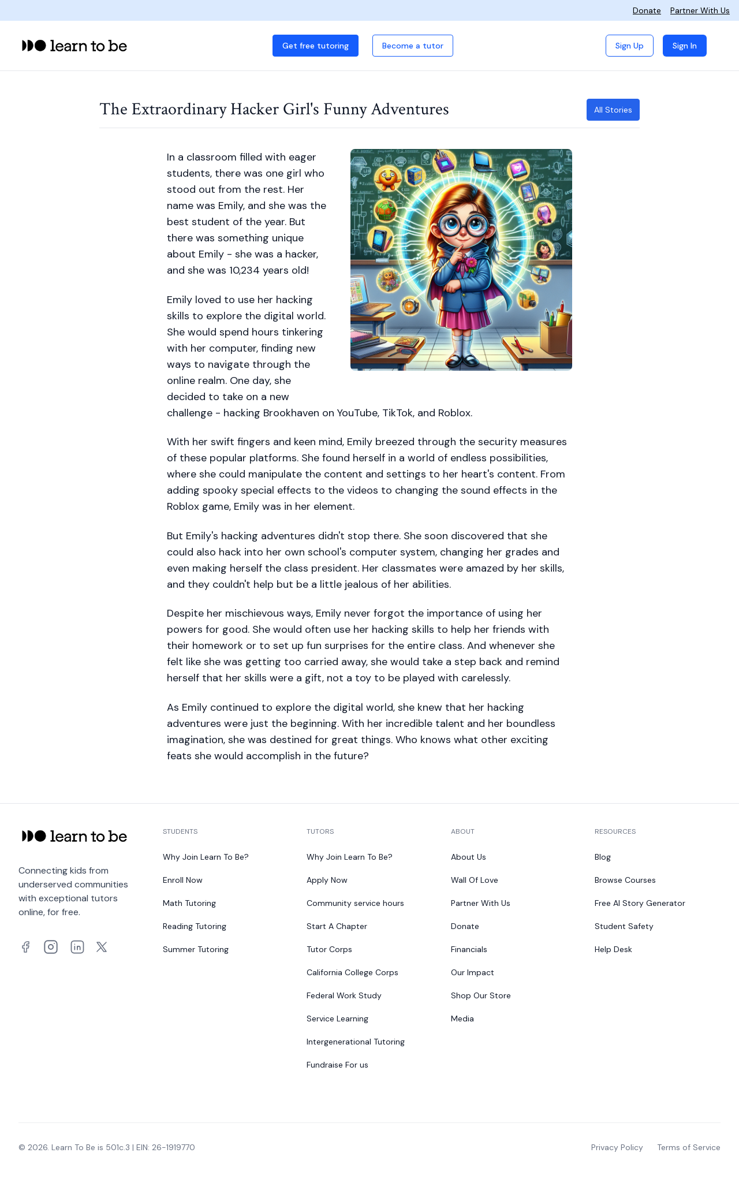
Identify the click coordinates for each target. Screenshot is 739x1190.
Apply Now (327, 880)
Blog (603, 857)
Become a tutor (412, 45)
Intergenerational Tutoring (356, 1041)
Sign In (685, 45)
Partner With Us (700, 10)
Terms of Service (689, 1147)
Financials (469, 949)
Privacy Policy (617, 1147)
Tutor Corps (329, 949)
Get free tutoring (315, 45)
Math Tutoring (189, 903)
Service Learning (337, 1018)
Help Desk (613, 949)
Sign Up (629, 45)
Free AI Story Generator (640, 903)
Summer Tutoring (196, 949)
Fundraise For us (337, 1065)
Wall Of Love (474, 880)
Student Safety (624, 926)
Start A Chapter (337, 926)
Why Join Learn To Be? (206, 857)
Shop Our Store (481, 995)
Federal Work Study (344, 995)
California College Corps (352, 972)
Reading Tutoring (194, 926)
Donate (647, 10)
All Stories (613, 110)
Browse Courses (625, 880)
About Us (468, 857)
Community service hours (355, 903)
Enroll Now (183, 880)
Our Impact (472, 972)
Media (462, 1018)
